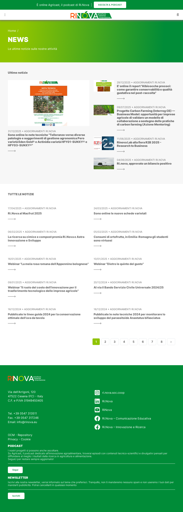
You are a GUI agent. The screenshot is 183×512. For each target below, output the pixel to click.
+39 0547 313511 (25, 413)
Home (12, 30)
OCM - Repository (20, 435)
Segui (15, 469)
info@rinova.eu (27, 422)
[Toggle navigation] (5, 14)
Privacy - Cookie (19, 439)
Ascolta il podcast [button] (110, 4)
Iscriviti (16, 495)
